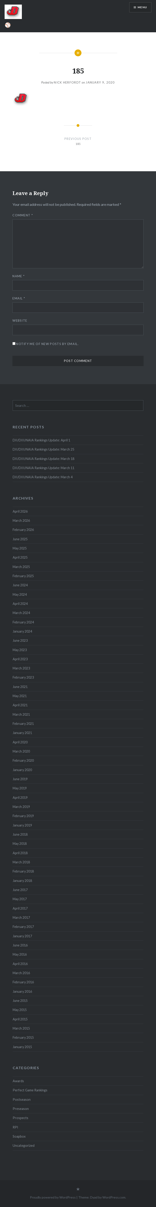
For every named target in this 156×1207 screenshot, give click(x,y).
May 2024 (20, 594)
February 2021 (23, 724)
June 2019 (20, 779)
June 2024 (20, 585)
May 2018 (20, 843)
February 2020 (23, 760)
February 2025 (23, 576)
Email (18, 298)
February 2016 (23, 982)
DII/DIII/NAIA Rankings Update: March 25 (44, 449)
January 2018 (22, 881)
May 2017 (20, 899)
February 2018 (23, 871)
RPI (15, 1127)
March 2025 (21, 567)
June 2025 (20, 539)
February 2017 (23, 927)
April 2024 (20, 604)
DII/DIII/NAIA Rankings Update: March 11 (43, 468)
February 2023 (23, 677)
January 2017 (22, 936)
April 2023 (20, 659)
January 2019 (22, 825)
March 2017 (21, 917)
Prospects (20, 1118)
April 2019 (20, 797)
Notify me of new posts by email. (47, 344)
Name (18, 276)
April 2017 (20, 908)
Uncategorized (24, 1145)
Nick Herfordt (67, 82)
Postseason (22, 1099)
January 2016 (22, 991)
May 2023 (20, 650)
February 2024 (23, 622)
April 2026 (20, 511)
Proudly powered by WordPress (53, 1197)
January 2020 (22, 770)
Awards (18, 1081)
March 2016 (21, 973)
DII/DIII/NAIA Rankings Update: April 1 (41, 440)
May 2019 (20, 788)
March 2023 (21, 668)
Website (19, 320)
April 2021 (20, 705)
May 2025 (20, 548)
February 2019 (23, 816)
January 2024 (22, 631)
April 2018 (20, 853)
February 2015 (23, 1037)
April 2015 (20, 1019)
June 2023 (20, 640)
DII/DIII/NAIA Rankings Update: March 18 (43, 459)
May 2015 (20, 1010)
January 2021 (22, 733)
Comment (22, 215)
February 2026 (23, 530)
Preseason (21, 1109)
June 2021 (20, 687)
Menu (142, 7)
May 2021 (20, 696)
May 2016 (20, 954)
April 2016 (20, 964)
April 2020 (20, 742)
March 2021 (21, 714)
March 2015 (21, 1028)
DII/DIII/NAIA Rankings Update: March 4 (42, 477)
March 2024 (21, 613)
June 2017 (20, 890)
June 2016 (20, 945)
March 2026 (21, 520)
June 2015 (20, 1001)
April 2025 (20, 557)
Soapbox (19, 1136)
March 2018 (21, 862)
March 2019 (21, 807)
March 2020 (21, 751)
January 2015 (22, 1047)
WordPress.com (113, 1197)
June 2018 (20, 834)
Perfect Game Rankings (30, 1090)
